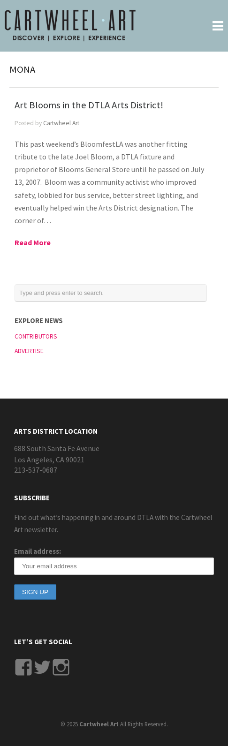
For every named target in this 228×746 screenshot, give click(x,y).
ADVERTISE (29, 351)
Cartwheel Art (61, 123)
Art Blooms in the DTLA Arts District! (89, 105)
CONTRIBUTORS (36, 336)
